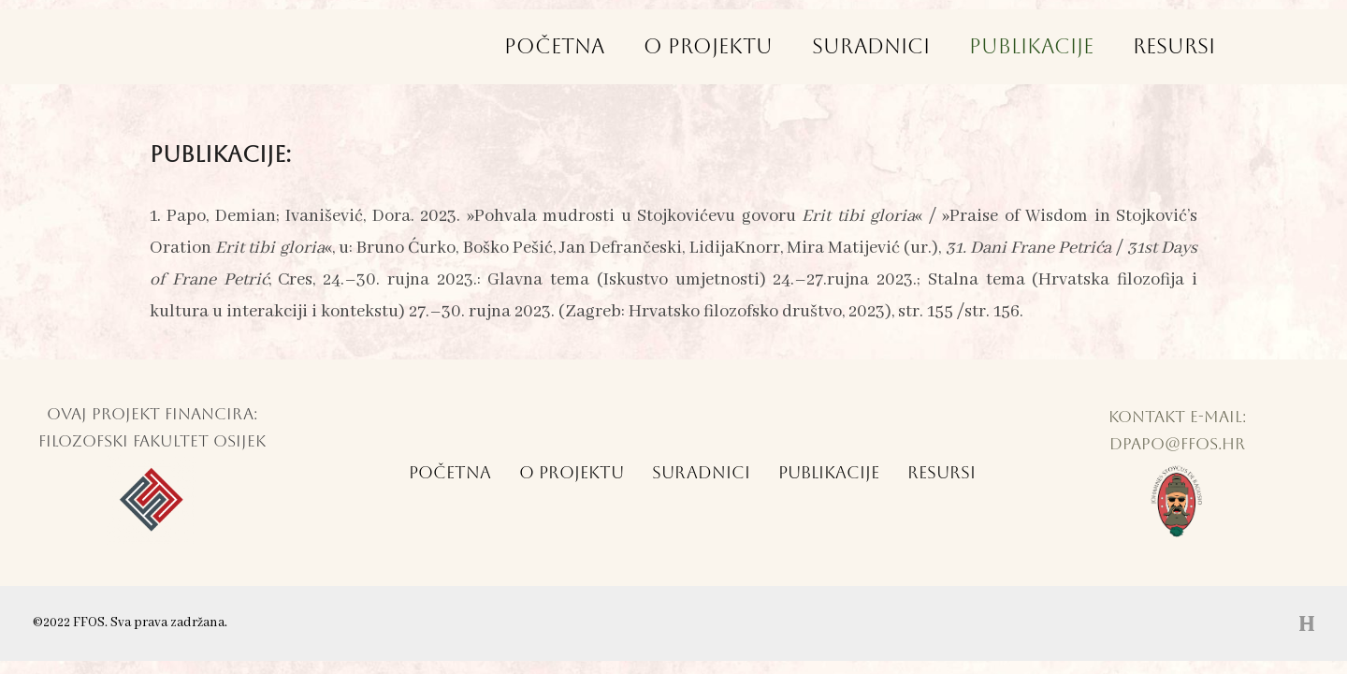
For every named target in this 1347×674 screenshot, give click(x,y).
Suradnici (866, 46)
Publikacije (1028, 46)
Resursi (1173, 46)
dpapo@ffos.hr (1177, 443)
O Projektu (701, 46)
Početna (546, 46)
